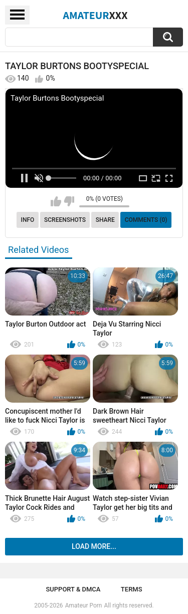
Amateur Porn (83, 605)
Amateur (95, 15)
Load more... (94, 546)
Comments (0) (146, 219)
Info (28, 219)
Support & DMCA (73, 589)
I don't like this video (69, 201)
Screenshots (65, 219)
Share (105, 219)
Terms (131, 589)
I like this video (56, 201)
